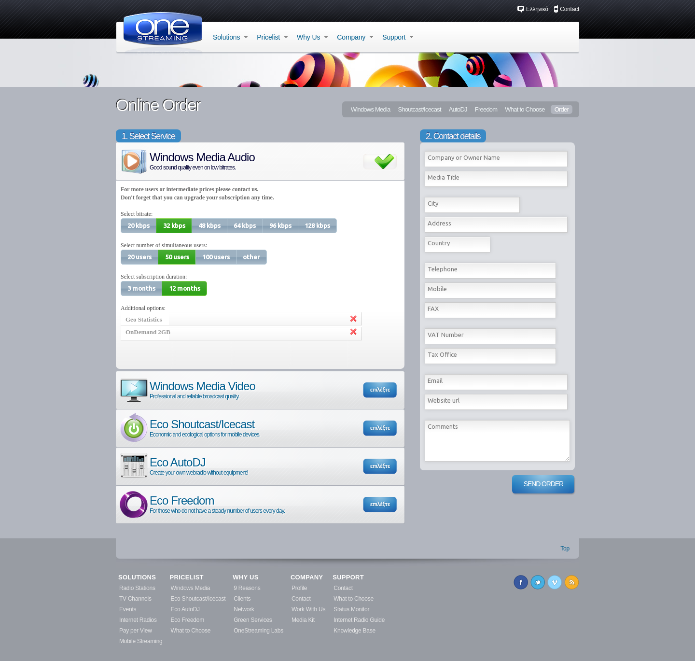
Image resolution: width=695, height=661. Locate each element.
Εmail (435, 380)
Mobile (437, 288)
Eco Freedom (201, 504)
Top (565, 548)
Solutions (230, 37)
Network (244, 609)
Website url (443, 400)
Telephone (443, 269)
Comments (443, 426)
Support (397, 37)
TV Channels (135, 598)
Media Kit (303, 620)
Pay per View (135, 630)
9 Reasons (247, 588)
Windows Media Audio (186, 160)
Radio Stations (137, 588)
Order (562, 109)
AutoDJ (458, 109)
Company (355, 37)
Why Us (312, 37)
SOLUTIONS (137, 577)
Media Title (443, 177)
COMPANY (307, 577)
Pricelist (272, 37)
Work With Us (308, 609)
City (433, 203)
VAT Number (446, 334)
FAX (433, 308)
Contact (566, 9)
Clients (242, 598)
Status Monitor (351, 609)
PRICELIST (187, 577)
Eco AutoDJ (183, 465)
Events (127, 609)
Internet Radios (138, 620)
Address (439, 223)
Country (439, 242)
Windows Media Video (186, 389)
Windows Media (370, 109)
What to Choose (524, 109)
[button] (138, 225)
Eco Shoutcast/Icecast (189, 427)
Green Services (253, 620)
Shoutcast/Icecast (419, 109)
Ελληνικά (532, 9)
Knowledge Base (354, 630)
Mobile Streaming (141, 641)
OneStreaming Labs (258, 630)
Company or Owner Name (464, 157)
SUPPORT (348, 577)
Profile (299, 588)
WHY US (245, 577)
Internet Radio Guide (359, 620)
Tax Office (442, 354)
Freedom (486, 109)
